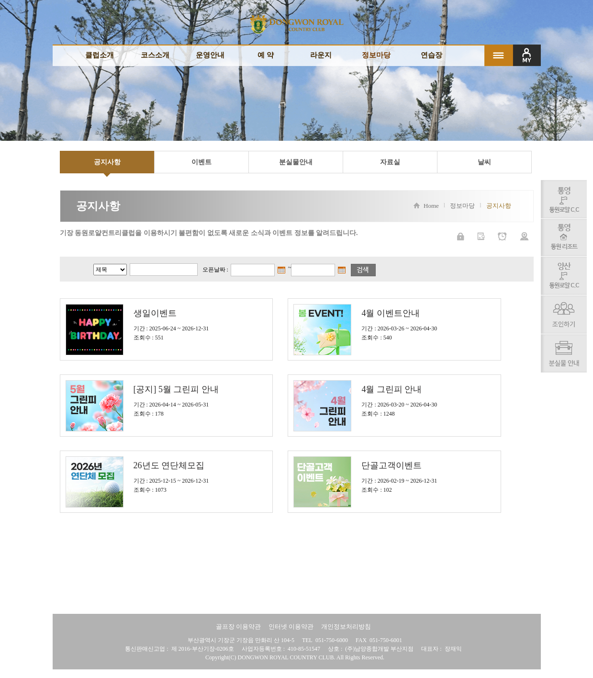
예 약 (265, 55)
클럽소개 (99, 55)
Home (426, 206)
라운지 (321, 55)
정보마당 (376, 55)
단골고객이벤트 (391, 465)
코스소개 (155, 55)
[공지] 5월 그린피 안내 (176, 389)
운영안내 (210, 55)
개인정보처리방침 (346, 626)
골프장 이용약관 (238, 626)
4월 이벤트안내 (390, 313)
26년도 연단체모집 (169, 465)
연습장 (431, 55)
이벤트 (201, 162)
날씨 (484, 162)
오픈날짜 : (215, 269)
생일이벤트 (155, 313)
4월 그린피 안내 (391, 389)
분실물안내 (296, 162)
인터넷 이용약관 (291, 626)
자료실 (390, 162)
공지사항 (107, 162)
